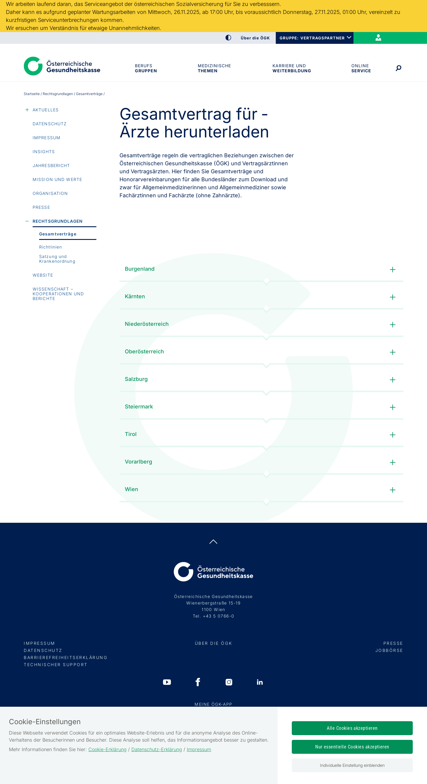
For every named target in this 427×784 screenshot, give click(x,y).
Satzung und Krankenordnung (57, 259)
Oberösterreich (261, 352)
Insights (44, 151)
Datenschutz (50, 123)
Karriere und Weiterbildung (291, 68)
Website (43, 275)
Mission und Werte (57, 179)
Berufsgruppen (146, 68)
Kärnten (261, 297)
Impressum (46, 137)
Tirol (261, 434)
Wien (261, 490)
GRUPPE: (289, 38)
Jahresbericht (51, 165)
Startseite (32, 94)
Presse (41, 207)
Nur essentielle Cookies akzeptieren (352, 747)
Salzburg (261, 379)
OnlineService (361, 68)
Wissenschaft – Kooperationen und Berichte (58, 293)
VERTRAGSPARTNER (322, 38)
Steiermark (261, 407)
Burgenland (261, 269)
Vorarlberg (261, 462)
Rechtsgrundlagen (58, 94)
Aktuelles (46, 109)
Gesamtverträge (58, 233)
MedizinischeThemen (214, 68)
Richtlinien (50, 246)
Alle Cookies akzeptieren (352, 728)
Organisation (50, 193)
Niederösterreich (261, 324)
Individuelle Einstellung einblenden (352, 765)
